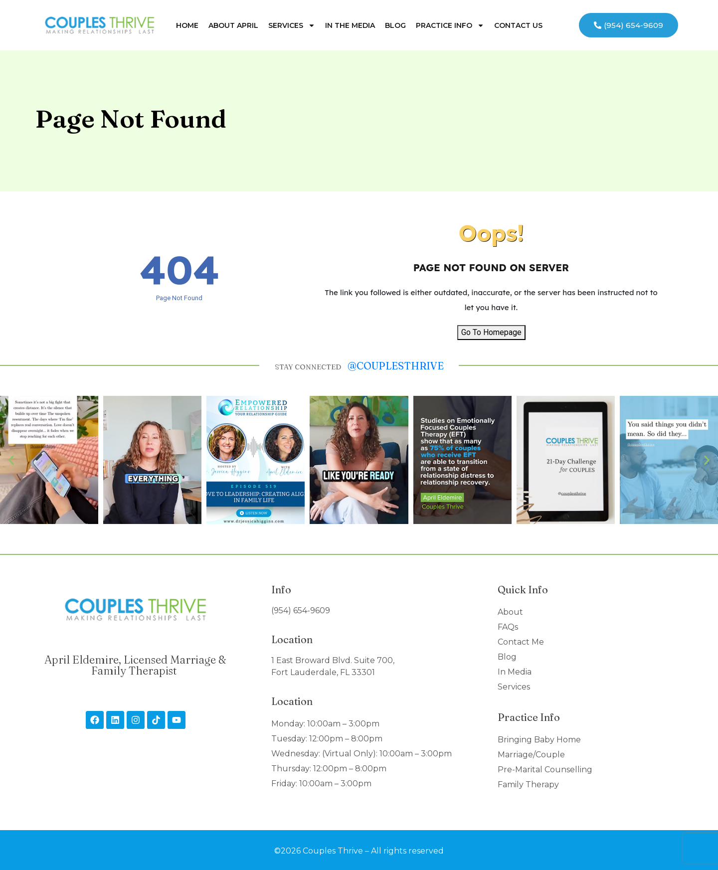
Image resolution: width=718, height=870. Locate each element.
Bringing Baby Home (539, 739)
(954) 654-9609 (300, 610)
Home (187, 25)
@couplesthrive (396, 365)
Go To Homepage (491, 332)
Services (291, 25)
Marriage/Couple (531, 754)
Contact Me (521, 642)
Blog (395, 25)
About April (233, 25)
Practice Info (450, 25)
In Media (515, 672)
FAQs (508, 627)
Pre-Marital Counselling (545, 769)
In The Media (350, 25)
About (510, 612)
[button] (11, 460)
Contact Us (518, 25)
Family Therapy (528, 784)
